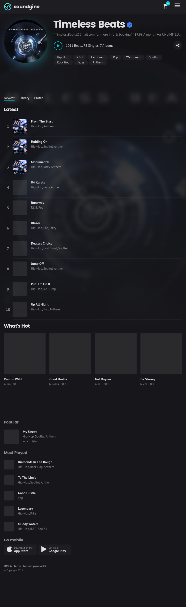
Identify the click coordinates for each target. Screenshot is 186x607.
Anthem (98, 62)
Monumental (40, 162)
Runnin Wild (13, 379)
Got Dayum (103, 379)
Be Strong (147, 379)
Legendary (25, 508)
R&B (80, 57)
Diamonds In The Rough (35, 462)
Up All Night (40, 304)
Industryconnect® (34, 566)
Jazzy (81, 62)
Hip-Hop (62, 57)
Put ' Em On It (40, 284)
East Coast (98, 57)
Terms (17, 566)
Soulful (153, 57)
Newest (9, 98)
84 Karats (38, 182)
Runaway (37, 202)
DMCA (8, 566)
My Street (30, 432)
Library (24, 98)
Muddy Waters (28, 524)
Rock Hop (63, 62)
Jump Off (37, 263)
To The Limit (27, 477)
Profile (38, 98)
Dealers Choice (41, 243)
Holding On (39, 141)
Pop (115, 57)
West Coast (133, 57)
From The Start (42, 121)
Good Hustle (58, 379)
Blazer (35, 223)
